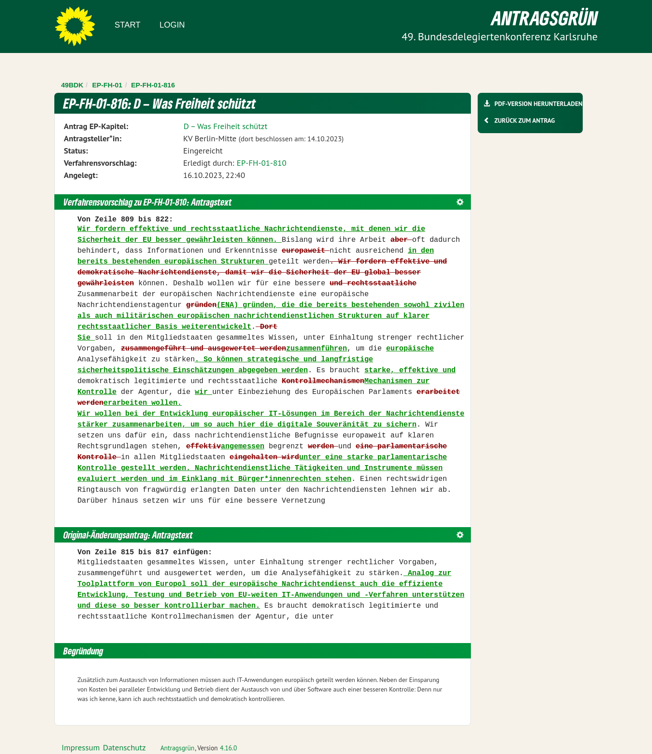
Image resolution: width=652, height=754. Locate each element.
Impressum (81, 747)
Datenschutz (124, 747)
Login (172, 24)
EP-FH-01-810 (262, 163)
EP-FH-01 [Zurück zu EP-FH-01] (107, 85)
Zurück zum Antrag (524, 120)
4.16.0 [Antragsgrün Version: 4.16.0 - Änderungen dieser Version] (228, 748)
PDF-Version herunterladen (538, 104)
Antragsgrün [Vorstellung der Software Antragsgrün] (177, 748)
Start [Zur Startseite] (127, 24)
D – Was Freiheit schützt (225, 126)
